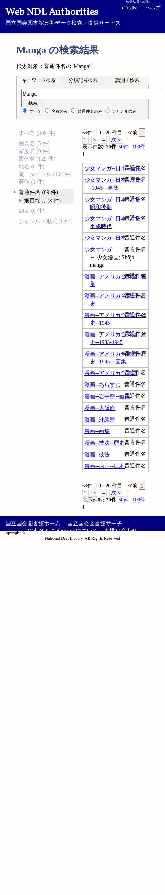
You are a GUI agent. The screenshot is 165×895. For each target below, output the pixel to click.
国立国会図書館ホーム (32, 523)
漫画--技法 (97, 454)
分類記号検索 (83, 80)
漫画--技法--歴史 (104, 443)
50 (124, 146)
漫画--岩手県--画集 (107, 396)
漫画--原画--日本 (104, 466)
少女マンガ (98, 249)
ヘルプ (153, 7)
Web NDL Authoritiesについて (63, 530)
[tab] (38, 80)
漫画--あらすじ (102, 385)
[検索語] (91, 94)
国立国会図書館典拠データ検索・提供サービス (82, 16)
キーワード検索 (39, 80)
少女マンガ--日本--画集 (112, 168)
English (130, 7)
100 (138, 146)
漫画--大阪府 (100, 408)
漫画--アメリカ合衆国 (111, 373)
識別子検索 (127, 80)
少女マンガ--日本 (105, 238)
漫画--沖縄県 (100, 420)
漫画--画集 (97, 431)
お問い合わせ (121, 530)
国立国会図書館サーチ (94, 523)
